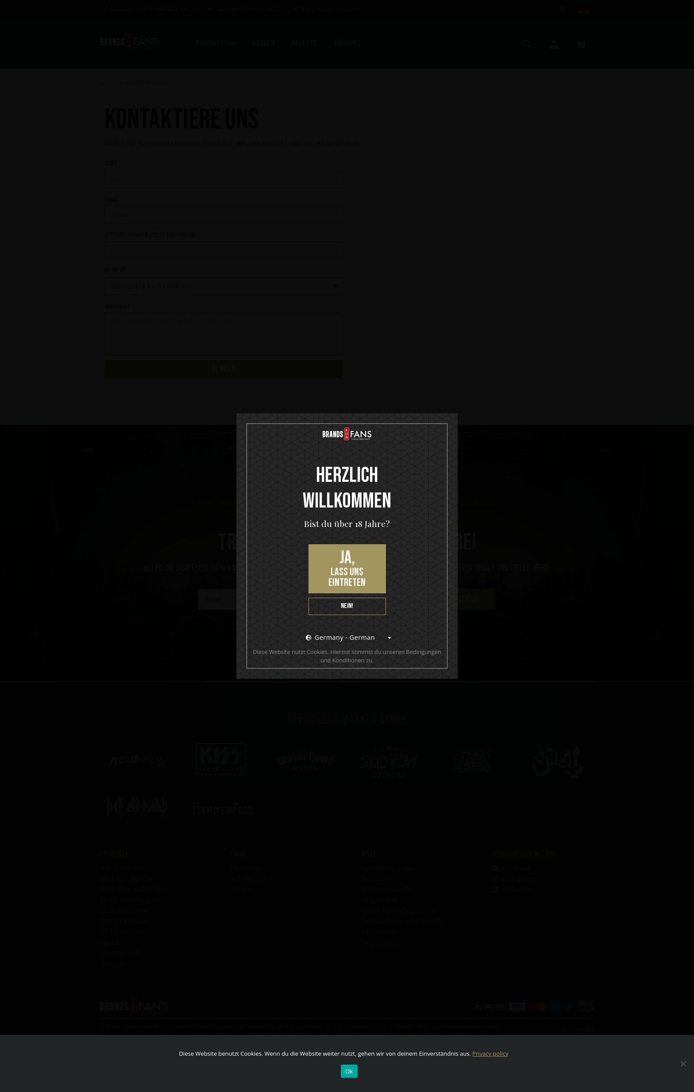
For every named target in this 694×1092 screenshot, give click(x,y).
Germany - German (340, 637)
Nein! (347, 606)
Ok (349, 1071)
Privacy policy (490, 1053)
